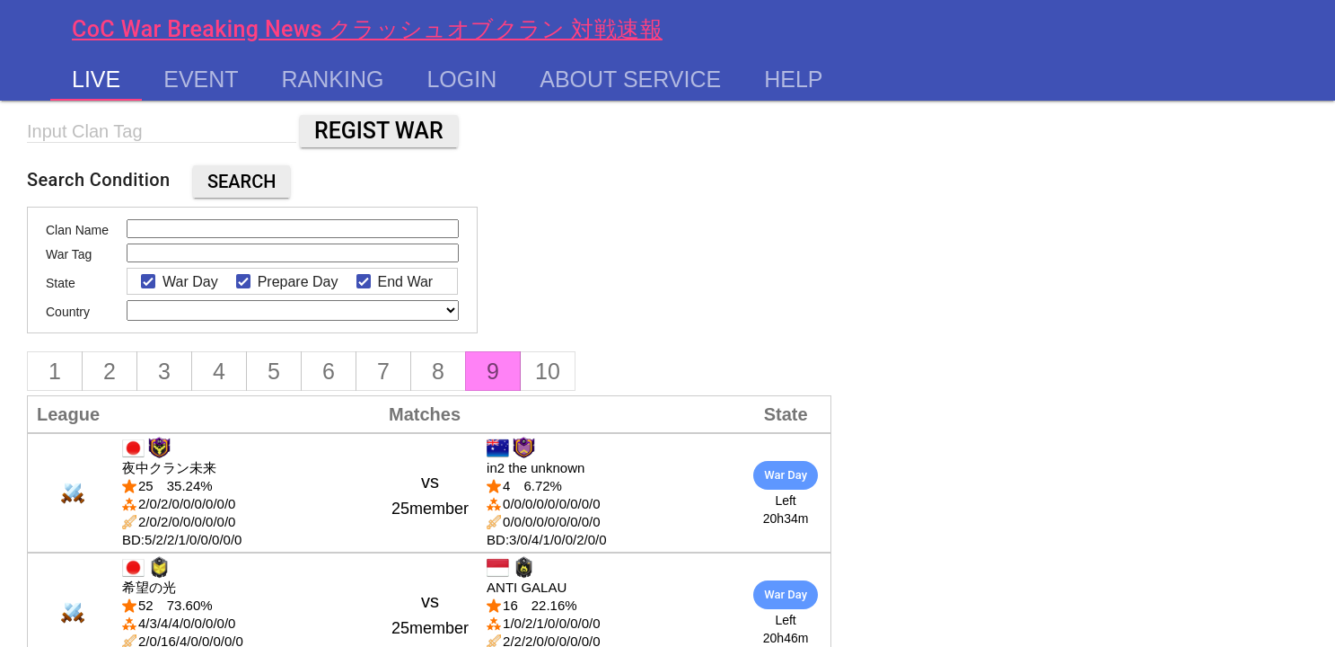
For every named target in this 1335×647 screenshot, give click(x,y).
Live (96, 79)
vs (430, 495)
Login (461, 79)
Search (242, 181)
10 (548, 371)
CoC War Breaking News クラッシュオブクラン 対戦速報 (367, 29)
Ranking (333, 79)
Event (200, 79)
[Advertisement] (639, 222)
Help (793, 79)
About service (630, 79)
